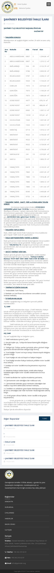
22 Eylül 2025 (10, 445)
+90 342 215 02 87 (17, 558)
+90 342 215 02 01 (19, 552)
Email (8, 563)
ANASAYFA (9, 501)
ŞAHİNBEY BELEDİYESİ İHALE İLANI (19, 425)
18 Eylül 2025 (10, 453)
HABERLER (9, 519)
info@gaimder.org (19, 563)
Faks (7, 558)
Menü (49, 4)
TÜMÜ (44, 418)
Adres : (8, 541)
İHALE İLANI (9, 442)
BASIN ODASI (10, 524)
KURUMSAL (9, 507)
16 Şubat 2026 (10, 428)
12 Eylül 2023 (10, 24)
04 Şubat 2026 (10, 437)
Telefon (9, 552)
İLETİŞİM (8, 530)
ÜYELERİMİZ (9, 513)
